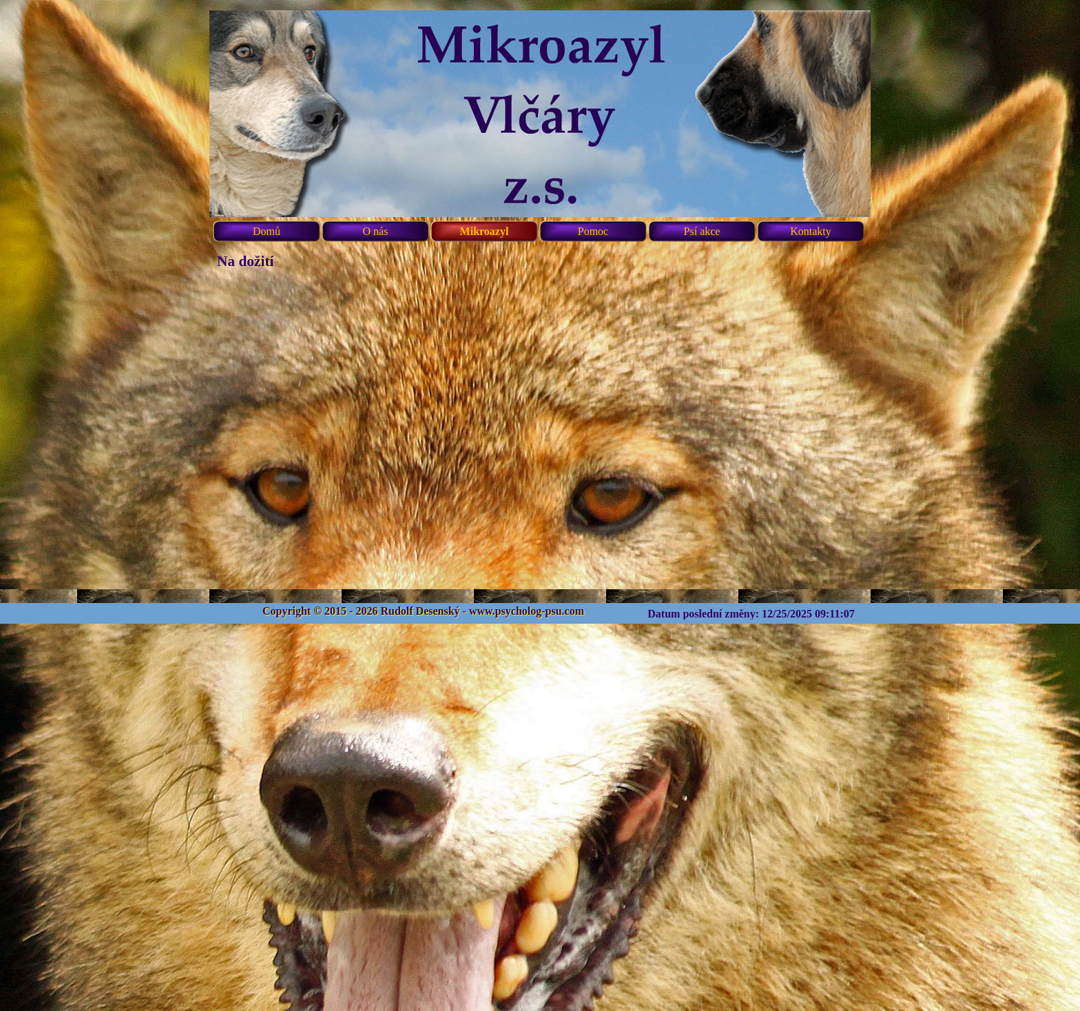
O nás (375, 231)
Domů (266, 231)
